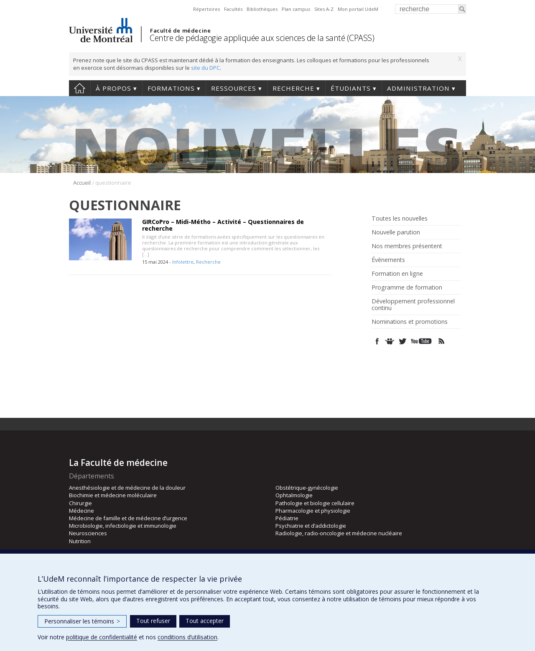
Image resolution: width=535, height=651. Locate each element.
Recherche (293, 88)
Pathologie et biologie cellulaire (314, 503)
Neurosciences (88, 533)
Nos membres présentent (407, 246)
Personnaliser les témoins (82, 621)
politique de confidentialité (101, 637)
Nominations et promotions (410, 321)
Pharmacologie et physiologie (312, 510)
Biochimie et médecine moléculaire (113, 495)
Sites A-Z (324, 9)
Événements (388, 260)
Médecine (81, 510)
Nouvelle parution (396, 232)
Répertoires (206, 9)
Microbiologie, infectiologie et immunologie (122, 525)
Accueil (79, 88)
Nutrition (80, 541)
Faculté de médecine (180, 30)
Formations (171, 88)
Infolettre (183, 262)
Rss (441, 341)
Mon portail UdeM (358, 9)
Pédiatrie (286, 518)
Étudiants (351, 88)
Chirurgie (80, 503)
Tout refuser (153, 621)
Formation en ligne (397, 273)
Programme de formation (407, 287)
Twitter (402, 341)
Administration (418, 88)
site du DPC (205, 67)
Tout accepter (205, 621)
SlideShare (390, 341)
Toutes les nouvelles (400, 218)
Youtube (422, 341)
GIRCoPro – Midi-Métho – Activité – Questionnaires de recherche (223, 225)
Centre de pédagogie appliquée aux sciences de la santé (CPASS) (262, 37)
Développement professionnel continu (413, 304)
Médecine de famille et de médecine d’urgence (128, 518)
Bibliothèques (262, 9)
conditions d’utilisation (187, 637)
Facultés (233, 9)
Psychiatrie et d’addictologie (310, 525)
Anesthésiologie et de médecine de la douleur (127, 487)
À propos (113, 88)
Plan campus (296, 9)
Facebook (377, 341)
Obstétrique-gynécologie (306, 487)
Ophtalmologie (294, 495)
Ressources (233, 88)
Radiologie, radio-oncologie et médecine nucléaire (338, 533)
